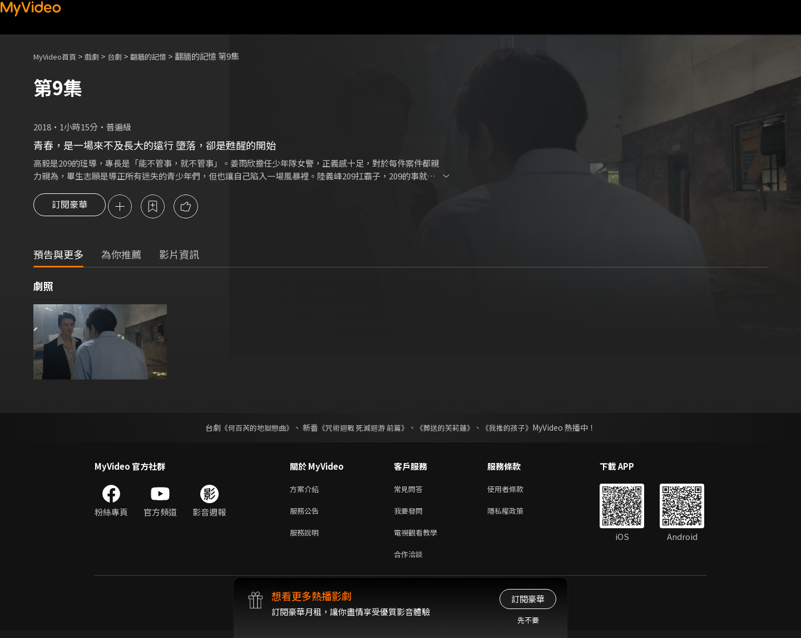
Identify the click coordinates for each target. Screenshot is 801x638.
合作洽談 (410, 561)
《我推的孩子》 (515, 428)
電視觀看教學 (419, 537)
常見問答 (410, 490)
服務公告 (306, 514)
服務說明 (306, 537)
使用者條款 (515, 490)
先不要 (528, 620)
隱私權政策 (515, 514)
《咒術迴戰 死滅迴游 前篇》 (362, 428)
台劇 (125, 56)
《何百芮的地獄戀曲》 (250, 428)
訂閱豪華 (70, 207)
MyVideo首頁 (58, 56)
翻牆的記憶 (163, 56)
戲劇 (100, 56)
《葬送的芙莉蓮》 (449, 428)
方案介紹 (306, 490)
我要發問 (410, 514)
